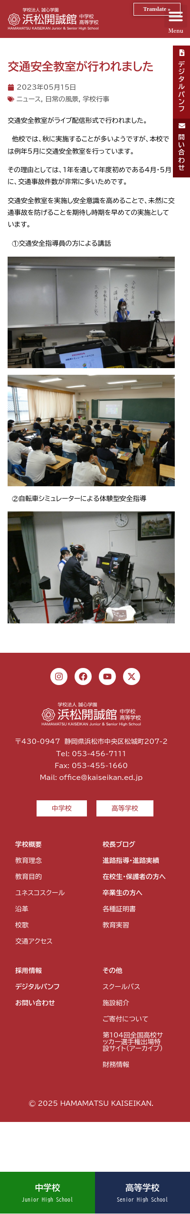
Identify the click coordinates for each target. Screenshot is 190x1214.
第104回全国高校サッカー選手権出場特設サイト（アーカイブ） (133, 1042)
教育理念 (28, 860)
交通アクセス (34, 941)
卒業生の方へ (122, 893)
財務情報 (116, 1064)
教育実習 (116, 925)
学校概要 (28, 844)
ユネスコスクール (40, 893)
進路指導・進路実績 (131, 860)
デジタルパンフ (37, 986)
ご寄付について (125, 1019)
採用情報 (28, 970)
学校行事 (96, 99)
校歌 (21, 925)
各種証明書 (119, 909)
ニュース (29, 99)
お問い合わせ (35, 1003)
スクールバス (121, 986)
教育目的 (28, 876)
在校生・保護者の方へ (134, 876)
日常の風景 (61, 99)
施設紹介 (116, 1003)
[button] (175, 16)
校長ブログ (119, 844)
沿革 (21, 909)
